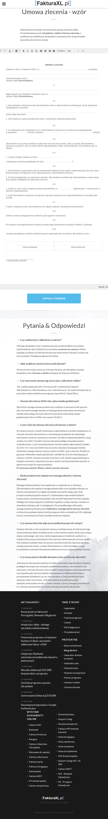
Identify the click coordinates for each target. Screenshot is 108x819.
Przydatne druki (72, 632)
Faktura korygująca (38, 766)
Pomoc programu (72, 677)
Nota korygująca (66, 736)
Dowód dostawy (66, 714)
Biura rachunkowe (73, 645)
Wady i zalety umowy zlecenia (53, 468)
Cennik (67, 622)
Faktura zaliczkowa (38, 757)
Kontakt (68, 613)
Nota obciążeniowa (67, 751)
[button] (5, 50)
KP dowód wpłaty (37, 780)
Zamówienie (35, 771)
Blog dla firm (70, 650)
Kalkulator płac (71, 663)
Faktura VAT (35, 724)
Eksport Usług (65, 719)
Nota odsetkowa (66, 741)
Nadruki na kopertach (74, 672)
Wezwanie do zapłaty (39, 752)
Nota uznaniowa (66, 746)
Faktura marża (36, 761)
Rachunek (33, 729)
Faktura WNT (65, 769)
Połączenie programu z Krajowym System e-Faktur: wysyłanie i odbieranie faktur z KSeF (38, 641)
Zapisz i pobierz (54, 298)
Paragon (33, 739)
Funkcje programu (73, 617)
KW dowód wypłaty (67, 756)
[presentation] (5, 50)
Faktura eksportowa (39, 785)
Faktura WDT (35, 776)
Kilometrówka (71, 668)
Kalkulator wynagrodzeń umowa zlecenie (67, 508)
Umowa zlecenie (72, 687)
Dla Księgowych (72, 627)
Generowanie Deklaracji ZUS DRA (38, 695)
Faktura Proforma (37, 734)
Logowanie (69, 608)
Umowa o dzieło (40, 373)
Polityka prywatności (63, 812)
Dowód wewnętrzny (68, 724)
